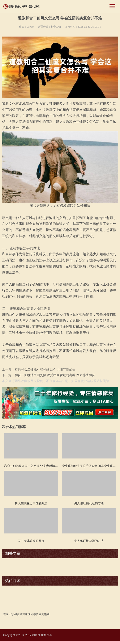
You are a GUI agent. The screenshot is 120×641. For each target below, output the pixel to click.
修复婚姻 (44, 614)
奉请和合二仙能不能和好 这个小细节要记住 (45, 369)
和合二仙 (56, 26)
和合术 (18, 614)
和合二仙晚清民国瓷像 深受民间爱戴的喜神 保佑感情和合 (55, 375)
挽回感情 (33, 614)
